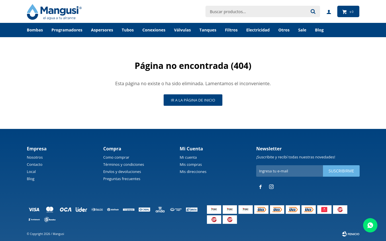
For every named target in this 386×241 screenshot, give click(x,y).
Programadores (67, 30)
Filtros (231, 30)
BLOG (319, 30)
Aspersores (102, 30)
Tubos (128, 30)
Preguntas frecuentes (121, 178)
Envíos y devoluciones (122, 171)
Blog (31, 178)
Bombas (35, 30)
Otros (283, 30)
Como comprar (116, 157)
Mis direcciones (193, 171)
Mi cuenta (188, 157)
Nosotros (35, 157)
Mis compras (191, 164)
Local (31, 171)
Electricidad (258, 30)
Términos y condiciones (123, 164)
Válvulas (182, 30)
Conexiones (154, 30)
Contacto (35, 164)
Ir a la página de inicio (193, 100)
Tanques (207, 30)
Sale (302, 30)
